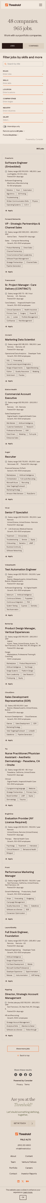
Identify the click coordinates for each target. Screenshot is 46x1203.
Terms (26, 1084)
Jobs (12, 46)
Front (7, 867)
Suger (7, 452)
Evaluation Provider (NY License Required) (19, 820)
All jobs (20, 131)
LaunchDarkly (10, 927)
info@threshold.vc (23, 1149)
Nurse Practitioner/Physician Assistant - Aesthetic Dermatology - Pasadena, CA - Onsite (22, 759)
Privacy (20, 1084)
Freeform (9, 158)
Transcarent (10, 280)
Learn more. (28, 1192)
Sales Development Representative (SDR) (18, 699)
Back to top (23, 1055)
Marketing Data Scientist (20, 340)
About (13, 1156)
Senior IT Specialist (16, 512)
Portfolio (13, 1168)
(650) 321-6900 (24, 1145)
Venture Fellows (29, 1162)
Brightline (9, 814)
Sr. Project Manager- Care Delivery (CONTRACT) (20, 287)
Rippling (8, 989)
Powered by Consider (34, 139)
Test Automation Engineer (20, 569)
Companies (33, 46)
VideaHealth (10, 565)
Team (13, 1162)
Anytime (13, 135)
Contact (13, 1173)
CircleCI (8, 335)
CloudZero (9, 692)
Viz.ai (7, 508)
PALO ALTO (25, 1139)
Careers (29, 1168)
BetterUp (9, 624)
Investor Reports (29, 1173)
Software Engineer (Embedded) (16, 165)
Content (29, 1156)
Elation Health (11, 389)
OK (23, 1197)
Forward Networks (12, 219)
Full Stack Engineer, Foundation (16, 934)
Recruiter (10, 457)
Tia (6, 749)
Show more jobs (23, 1049)
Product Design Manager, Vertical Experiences (20, 630)
